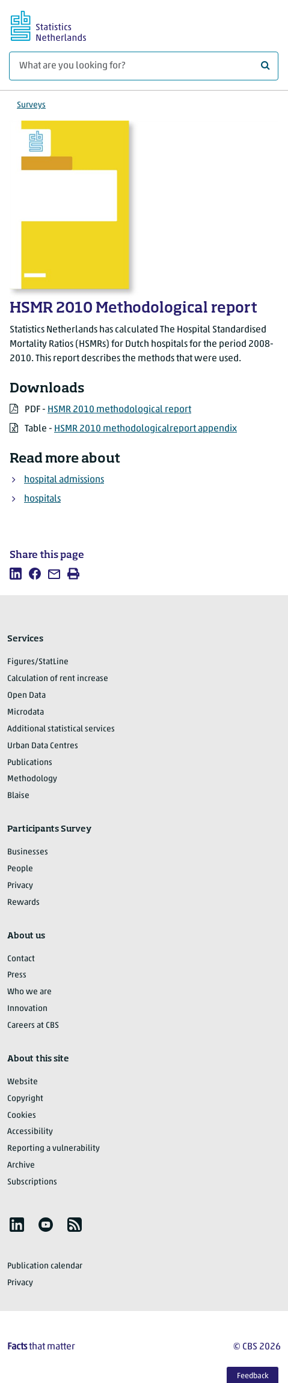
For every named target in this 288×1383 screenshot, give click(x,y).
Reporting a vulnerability (53, 1149)
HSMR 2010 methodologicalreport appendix (145, 429)
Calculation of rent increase (57, 679)
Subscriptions (32, 1182)
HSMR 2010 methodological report (119, 410)
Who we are (29, 992)
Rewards (23, 903)
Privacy (20, 886)
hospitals (42, 499)
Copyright (25, 1099)
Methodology (32, 779)
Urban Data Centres (42, 746)
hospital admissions (64, 480)
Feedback (253, 1376)
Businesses (27, 852)
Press (16, 975)
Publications (29, 763)
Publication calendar (44, 1266)
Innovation (27, 1009)
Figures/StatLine (38, 662)
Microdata (25, 712)
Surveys (31, 105)
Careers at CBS (33, 1026)
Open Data (26, 696)
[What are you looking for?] (143, 66)
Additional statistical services (61, 729)
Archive (21, 1165)
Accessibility (30, 1132)
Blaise (18, 796)
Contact (21, 959)
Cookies (21, 1116)
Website (22, 1082)
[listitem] (15, 573)
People (20, 869)
